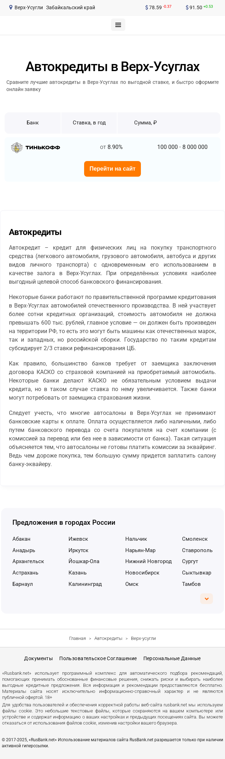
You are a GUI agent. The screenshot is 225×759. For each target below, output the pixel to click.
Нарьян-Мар (140, 550)
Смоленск (195, 539)
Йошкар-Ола (83, 561)
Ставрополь (197, 550)
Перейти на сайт (112, 169)
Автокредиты (108, 638)
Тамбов (191, 584)
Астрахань (25, 573)
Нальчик (136, 539)
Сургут (190, 561)
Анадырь (23, 550)
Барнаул (22, 584)
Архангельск (28, 561)
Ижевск (78, 539)
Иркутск (78, 550)
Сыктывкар (196, 573)
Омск (131, 584)
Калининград (85, 584)
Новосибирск (142, 573)
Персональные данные (172, 658)
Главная (77, 638)
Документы (38, 658)
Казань (77, 573)
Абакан (21, 539)
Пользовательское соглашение (98, 658)
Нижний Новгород (148, 561)
